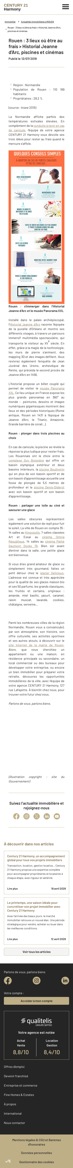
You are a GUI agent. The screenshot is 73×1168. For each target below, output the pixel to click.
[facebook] (8, 980)
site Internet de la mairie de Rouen (36, 645)
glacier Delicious (52, 573)
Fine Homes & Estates (19, 1094)
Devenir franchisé (16, 1076)
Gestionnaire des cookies (36, 1162)
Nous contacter (14, 1123)
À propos (10, 1104)
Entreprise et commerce (20, 1085)
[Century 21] (16, 7)
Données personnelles (36, 1153)
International (13, 1113)
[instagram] (36, 980)
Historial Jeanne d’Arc (25, 324)
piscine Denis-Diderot (49, 487)
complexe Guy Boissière (26, 460)
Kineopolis (32, 532)
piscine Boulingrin (51, 469)
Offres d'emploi (14, 1066)
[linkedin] (65, 980)
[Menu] (65, 6)
